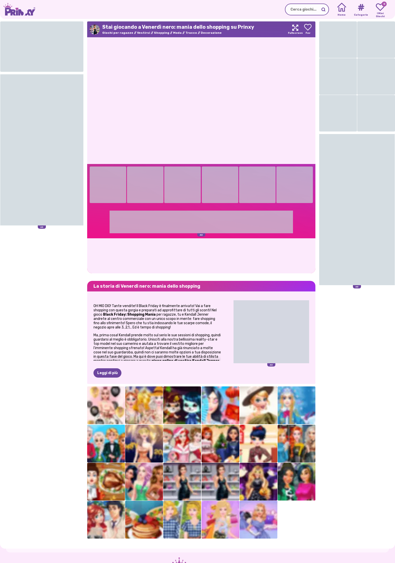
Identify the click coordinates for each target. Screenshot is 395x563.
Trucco (191, 33)
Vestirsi (143, 33)
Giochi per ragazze (117, 33)
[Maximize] (295, 29)
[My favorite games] (380, 9)
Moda (177, 33)
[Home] (341, 9)
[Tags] (361, 9)
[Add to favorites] (308, 29)
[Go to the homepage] (17, 9)
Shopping (161, 33)
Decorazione (211, 33)
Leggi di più (107, 373)
